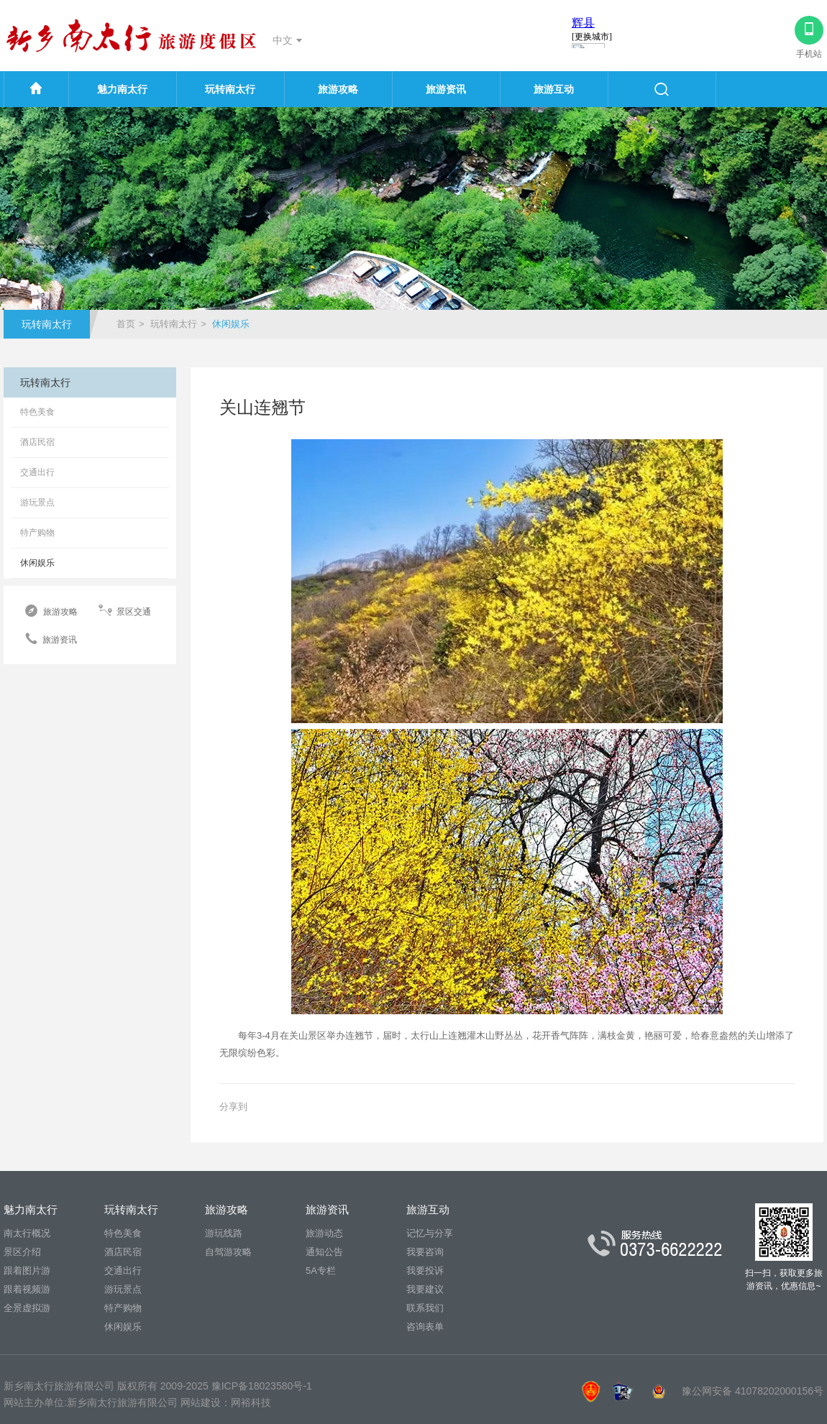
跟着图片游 (27, 1270)
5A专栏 (321, 1270)
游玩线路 (223, 1233)
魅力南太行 (122, 89)
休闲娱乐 (37, 563)
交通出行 (37, 472)
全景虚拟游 (27, 1308)
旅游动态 (324, 1233)
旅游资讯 (446, 89)
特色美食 (37, 412)
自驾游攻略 (228, 1251)
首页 (125, 323)
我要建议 (425, 1289)
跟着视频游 (27, 1289)
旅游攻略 (338, 89)
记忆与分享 (429, 1233)
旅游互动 (554, 89)
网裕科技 (251, 1402)
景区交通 (124, 611)
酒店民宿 (37, 442)
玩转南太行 (230, 89)
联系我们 (425, 1308)
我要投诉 (425, 1270)
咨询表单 (425, 1326)
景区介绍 (22, 1251)
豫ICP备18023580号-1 (261, 1386)
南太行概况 (27, 1233)
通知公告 (324, 1251)
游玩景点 (37, 502)
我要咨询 (425, 1251)
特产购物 (37, 533)
